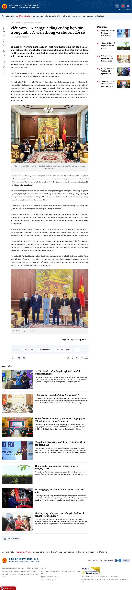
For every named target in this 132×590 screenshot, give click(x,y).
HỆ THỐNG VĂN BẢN (52, 16)
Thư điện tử (102, 552)
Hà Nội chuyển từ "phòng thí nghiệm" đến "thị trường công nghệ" (58, 372)
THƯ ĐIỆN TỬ (99, 16)
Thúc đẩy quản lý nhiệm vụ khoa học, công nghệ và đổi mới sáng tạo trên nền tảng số (60, 419)
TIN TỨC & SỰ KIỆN (22, 16)
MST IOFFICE (88, 16)
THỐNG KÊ (66, 16)
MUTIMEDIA (90, 552)
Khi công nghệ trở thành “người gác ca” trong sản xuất (59, 490)
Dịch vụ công (37, 16)
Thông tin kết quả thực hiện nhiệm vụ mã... (108, 45)
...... (77, 350)
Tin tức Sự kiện (16, 22)
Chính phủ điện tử (63, 350)
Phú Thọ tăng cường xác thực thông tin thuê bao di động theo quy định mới (59, 514)
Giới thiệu (10, 16)
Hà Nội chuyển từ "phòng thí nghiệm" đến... (107, 71)
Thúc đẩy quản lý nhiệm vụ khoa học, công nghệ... (107, 83)
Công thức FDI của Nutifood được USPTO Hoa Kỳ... (108, 32)
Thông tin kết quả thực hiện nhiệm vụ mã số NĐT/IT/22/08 (56, 467)
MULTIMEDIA (76, 16)
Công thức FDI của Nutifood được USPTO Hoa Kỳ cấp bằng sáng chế (60, 443)
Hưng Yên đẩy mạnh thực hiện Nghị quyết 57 (57, 395)
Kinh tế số (29, 350)
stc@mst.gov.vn (50, 580)
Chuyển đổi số (44, 350)
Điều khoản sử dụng (95, 560)
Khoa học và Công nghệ (32, 22)
